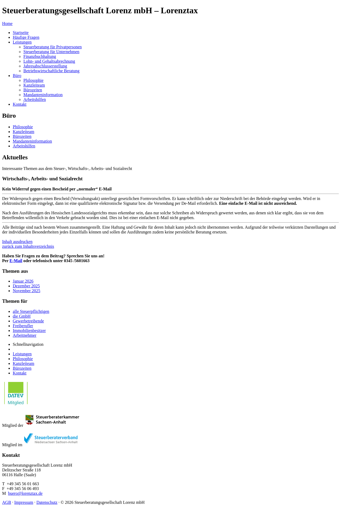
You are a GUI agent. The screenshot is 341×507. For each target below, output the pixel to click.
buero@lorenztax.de (25, 493)
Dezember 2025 (26, 286)
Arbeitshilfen (34, 99)
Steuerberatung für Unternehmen (51, 51)
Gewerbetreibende (28, 321)
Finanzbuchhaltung (39, 56)
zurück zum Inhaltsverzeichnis (28, 246)
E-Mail (16, 260)
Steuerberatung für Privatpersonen (52, 47)
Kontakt (20, 104)
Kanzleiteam (34, 85)
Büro (17, 75)
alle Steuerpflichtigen (31, 311)
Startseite (21, 32)
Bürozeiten (32, 90)
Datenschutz (46, 502)
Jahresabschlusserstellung (45, 66)
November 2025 (26, 290)
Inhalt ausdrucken (17, 241)
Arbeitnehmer (24, 335)
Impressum (23, 502)
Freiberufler (23, 325)
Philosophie (33, 80)
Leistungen (22, 42)
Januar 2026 (23, 281)
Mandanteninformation (43, 94)
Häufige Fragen (26, 37)
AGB (6, 502)
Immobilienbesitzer (29, 330)
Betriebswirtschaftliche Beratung (51, 71)
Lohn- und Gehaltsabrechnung (49, 61)
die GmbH (22, 316)
